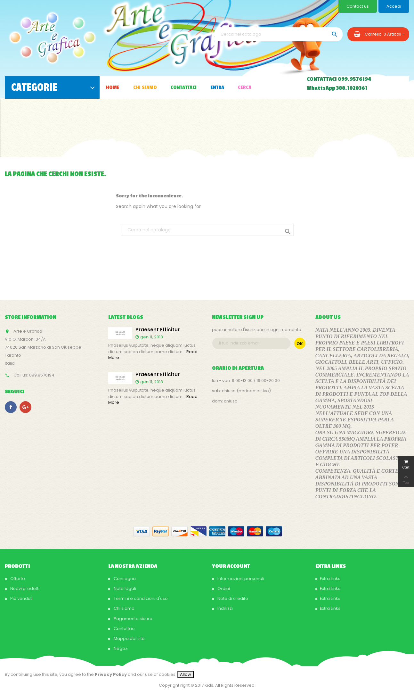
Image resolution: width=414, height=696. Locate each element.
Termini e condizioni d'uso (140, 598)
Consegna (124, 579)
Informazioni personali (240, 579)
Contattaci (124, 629)
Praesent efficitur (157, 330)
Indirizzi (224, 608)
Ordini (223, 588)
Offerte (17, 579)
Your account (231, 566)
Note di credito (232, 598)
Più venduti (21, 598)
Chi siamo (123, 608)
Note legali (124, 588)
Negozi (120, 648)
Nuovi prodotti (24, 588)
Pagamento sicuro (132, 619)
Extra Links (330, 579)
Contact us (357, 6)
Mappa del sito (129, 638)
